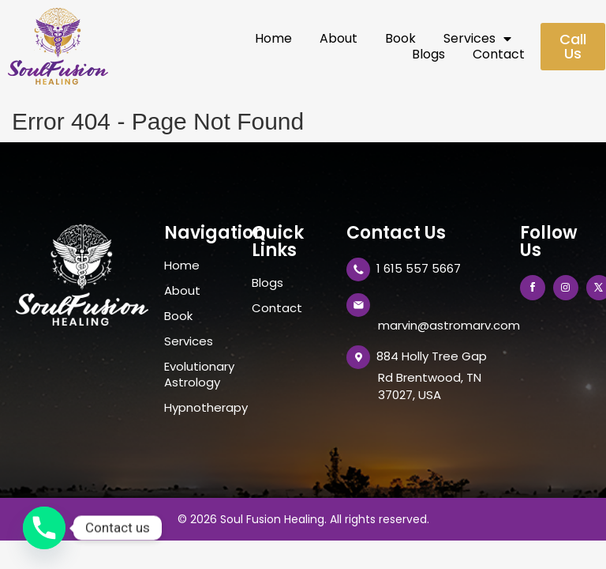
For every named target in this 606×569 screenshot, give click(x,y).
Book (400, 39)
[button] (573, 46)
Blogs (428, 54)
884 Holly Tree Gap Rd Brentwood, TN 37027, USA (431, 375)
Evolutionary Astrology (199, 374)
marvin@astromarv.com (449, 325)
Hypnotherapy (200, 408)
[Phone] (44, 528)
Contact (499, 54)
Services (477, 39)
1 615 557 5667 (418, 268)
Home (273, 39)
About (338, 39)
